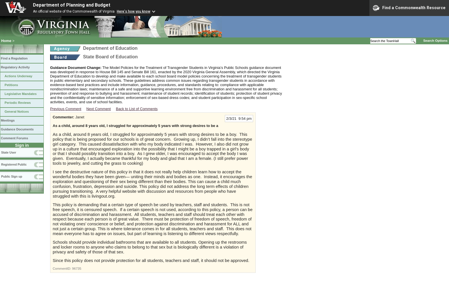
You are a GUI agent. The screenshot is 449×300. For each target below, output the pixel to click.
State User (8, 152)
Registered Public (14, 164)
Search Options (435, 40)
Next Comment (98, 109)
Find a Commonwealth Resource (409, 8)
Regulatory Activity (15, 67)
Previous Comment (65, 109)
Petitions (11, 85)
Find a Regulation (14, 58)
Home (6, 41)
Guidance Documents (17, 129)
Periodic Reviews (18, 102)
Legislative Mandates (21, 94)
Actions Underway (18, 76)
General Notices (17, 111)
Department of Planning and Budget (71, 5)
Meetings (8, 120)
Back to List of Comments (137, 109)
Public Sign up (11, 176)
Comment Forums (14, 138)
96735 (76, 268)
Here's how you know (133, 11)
